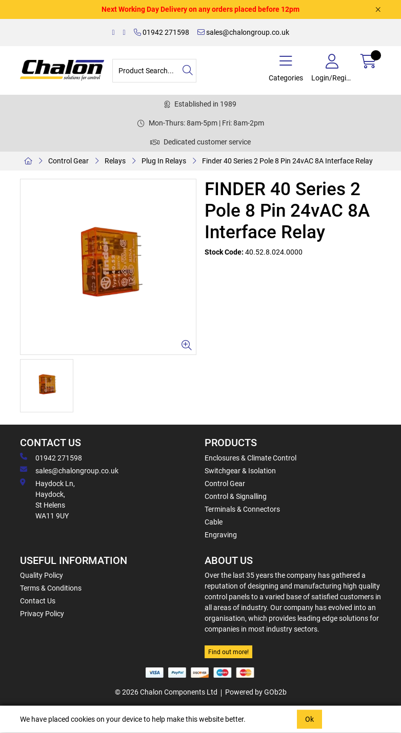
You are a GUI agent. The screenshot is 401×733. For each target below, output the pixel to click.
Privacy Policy (42, 614)
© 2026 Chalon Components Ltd (166, 692)
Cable (214, 522)
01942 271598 (161, 32)
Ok (309, 719)
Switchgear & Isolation (240, 471)
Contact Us (37, 601)
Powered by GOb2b (256, 692)
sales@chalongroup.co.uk (243, 32)
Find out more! (228, 652)
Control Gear (68, 161)
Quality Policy (41, 575)
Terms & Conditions (51, 588)
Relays (115, 161)
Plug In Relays (164, 161)
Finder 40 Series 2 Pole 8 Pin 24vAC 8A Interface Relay (287, 161)
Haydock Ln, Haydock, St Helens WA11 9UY (47, 499)
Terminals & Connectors (242, 509)
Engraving (221, 535)
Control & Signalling (236, 496)
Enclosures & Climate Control (250, 458)
